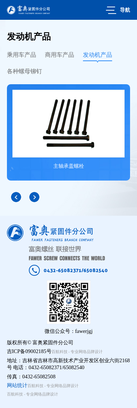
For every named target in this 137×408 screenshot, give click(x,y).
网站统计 (17, 385)
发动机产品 (97, 55)
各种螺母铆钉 (24, 71)
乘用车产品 (21, 55)
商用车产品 (59, 55)
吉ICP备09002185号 (29, 351)
